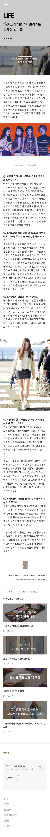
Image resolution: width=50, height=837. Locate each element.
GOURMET (10, 815)
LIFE (8, 15)
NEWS (7, 826)
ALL (5, 799)
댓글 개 (6, 752)
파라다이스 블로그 (15, 765)
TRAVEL (8, 810)
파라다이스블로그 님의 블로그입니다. (19, 770)
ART (6, 804)
